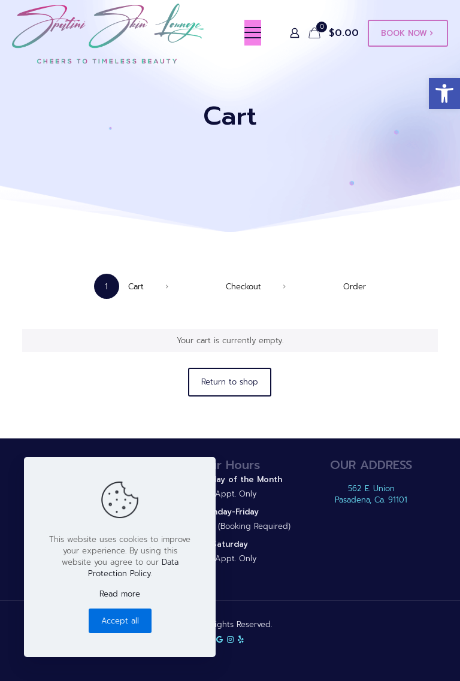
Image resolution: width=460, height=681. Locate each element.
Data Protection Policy (133, 567)
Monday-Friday (230, 511)
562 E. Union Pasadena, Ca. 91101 (371, 494)
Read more (119, 594)
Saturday (230, 544)
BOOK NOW (408, 33)
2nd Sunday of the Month (230, 479)
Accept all (120, 620)
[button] (444, 93)
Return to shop (229, 382)
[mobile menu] (253, 33)
